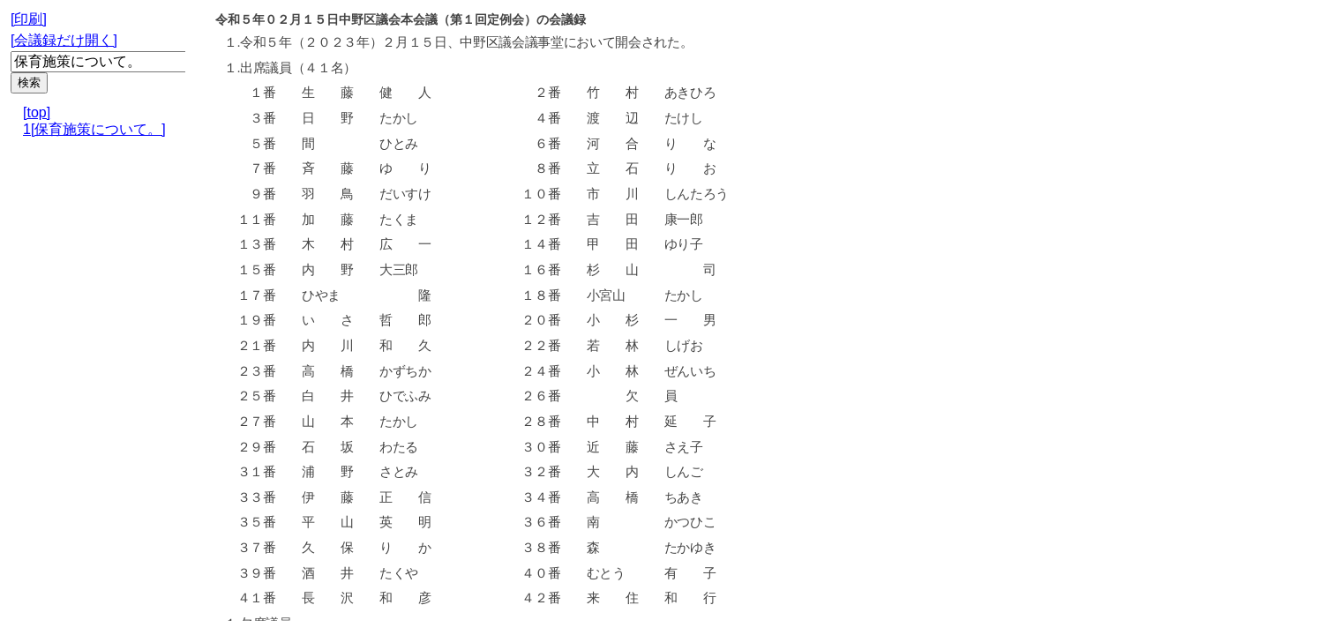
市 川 (611, 194)
